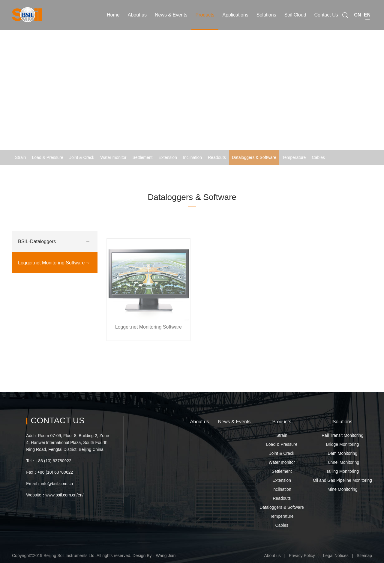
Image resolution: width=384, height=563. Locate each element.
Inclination (192, 157)
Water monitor (113, 157)
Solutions (342, 421)
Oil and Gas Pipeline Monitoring (342, 480)
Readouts (217, 157)
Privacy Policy (302, 555)
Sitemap (364, 555)
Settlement (143, 157)
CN (357, 13)
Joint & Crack (81, 157)
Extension (167, 157)
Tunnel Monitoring (342, 462)
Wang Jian (166, 555)
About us (199, 421)
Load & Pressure (47, 157)
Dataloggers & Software (254, 157)
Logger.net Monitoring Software (343, 172)
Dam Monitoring (342, 453)
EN (367, 13)
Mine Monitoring (343, 489)
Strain (20, 157)
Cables (318, 157)
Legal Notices (336, 555)
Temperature (294, 157)
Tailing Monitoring (342, 471)
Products (281, 421)
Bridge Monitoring (342, 444)
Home (236, 172)
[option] (192, 82)
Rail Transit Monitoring (342, 435)
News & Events (234, 421)
